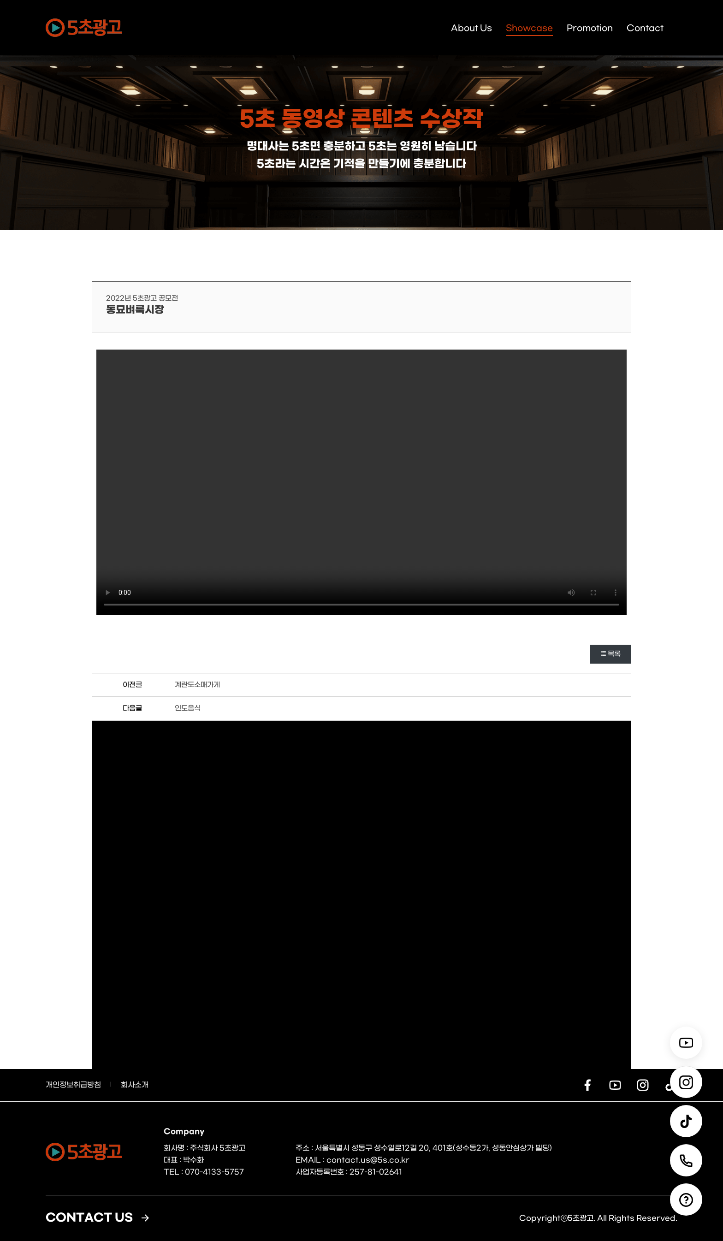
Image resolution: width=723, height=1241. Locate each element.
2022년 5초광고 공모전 (142, 298)
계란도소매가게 (197, 685)
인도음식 (188, 708)
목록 (611, 654)
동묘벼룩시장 (135, 310)
